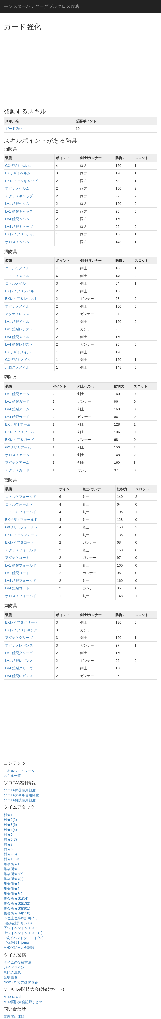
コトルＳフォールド (20, 512)
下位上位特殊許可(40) (20, 918)
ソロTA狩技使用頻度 (20, 800)
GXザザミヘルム (18, 166)
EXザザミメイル (18, 352)
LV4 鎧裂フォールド (20, 581)
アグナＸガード (17, 470)
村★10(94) (12, 859)
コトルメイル (15, 283)
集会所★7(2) (14, 893)
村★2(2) (10, 820)
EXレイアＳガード (19, 440)
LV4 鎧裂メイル (17, 337)
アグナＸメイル (17, 306)
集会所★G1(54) (16, 898)
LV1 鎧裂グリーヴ (19, 653)
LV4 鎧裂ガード (17, 417)
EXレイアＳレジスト (21, 299)
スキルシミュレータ (19, 771)
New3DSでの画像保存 (21, 982)
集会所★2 (11, 869)
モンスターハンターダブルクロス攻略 (41, 6)
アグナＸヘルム (17, 188)
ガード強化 (13, 129)
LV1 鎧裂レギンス (19, 661)
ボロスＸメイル (17, 367)
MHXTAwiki (12, 997)
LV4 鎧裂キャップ (19, 227)
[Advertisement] (82, 67)
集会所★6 (11, 889)
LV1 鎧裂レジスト (19, 329)
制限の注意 (12, 972)
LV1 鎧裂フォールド (20, 565)
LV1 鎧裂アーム (17, 394)
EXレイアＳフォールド (23, 535)
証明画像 (11, 977)
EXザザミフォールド (21, 520)
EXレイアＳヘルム (19, 234)
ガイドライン (14, 967)
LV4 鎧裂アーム (17, 409)
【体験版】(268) (16, 943)
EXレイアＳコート (19, 542)
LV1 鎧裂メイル (17, 322)
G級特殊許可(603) (18, 923)
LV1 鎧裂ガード (17, 401)
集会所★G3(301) (17, 908)
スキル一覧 (12, 776)
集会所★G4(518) (17, 913)
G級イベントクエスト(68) (24, 938)
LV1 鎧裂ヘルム (17, 204)
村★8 (8, 849)
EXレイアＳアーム (19, 432)
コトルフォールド (19, 504)
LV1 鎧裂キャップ (19, 211)
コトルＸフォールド (20, 497)
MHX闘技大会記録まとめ (23, 1002)
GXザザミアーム (18, 447)
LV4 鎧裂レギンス (19, 676)
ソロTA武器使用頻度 (20, 790)
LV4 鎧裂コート (17, 588)
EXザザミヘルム (18, 173)
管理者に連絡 (14, 1017)
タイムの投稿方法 (17, 962)
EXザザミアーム (18, 424)
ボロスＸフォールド (20, 596)
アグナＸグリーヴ (19, 638)
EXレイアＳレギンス (21, 630)
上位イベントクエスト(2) (23, 933)
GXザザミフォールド (21, 527)
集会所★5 (11, 884)
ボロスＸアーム (17, 455)
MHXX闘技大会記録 (19, 948)
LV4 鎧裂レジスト (19, 344)
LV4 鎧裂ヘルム (17, 219)
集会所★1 (11, 864)
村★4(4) (10, 830)
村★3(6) (10, 825)
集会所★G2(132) (17, 903)
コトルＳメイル (17, 268)
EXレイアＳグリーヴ (21, 622)
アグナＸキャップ (19, 196)
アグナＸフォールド (20, 550)
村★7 (8, 844)
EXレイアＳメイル (19, 291)
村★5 (8, 834)
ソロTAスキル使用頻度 (21, 795)
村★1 (8, 815)
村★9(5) (10, 854)
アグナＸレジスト (19, 314)
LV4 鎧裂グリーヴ (19, 668)
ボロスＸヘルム (17, 242)
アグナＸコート (17, 558)
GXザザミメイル (18, 360)
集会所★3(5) (14, 874)
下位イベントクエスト (21, 928)
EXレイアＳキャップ (21, 181)
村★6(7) (10, 839)
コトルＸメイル (17, 276)
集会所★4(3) (14, 879)
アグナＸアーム (17, 462)
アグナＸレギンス (19, 645)
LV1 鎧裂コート (17, 573)
